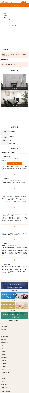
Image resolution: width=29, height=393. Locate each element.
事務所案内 (3, 329)
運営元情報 (6, 17)
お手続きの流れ (7, 19)
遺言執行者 (4, 360)
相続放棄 (3, 378)
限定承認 (3, 381)
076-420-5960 (12, 140)
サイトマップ (4, 387)
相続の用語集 (4, 357)
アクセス (5, 13)
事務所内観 (6, 15)
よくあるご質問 (4, 336)
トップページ (4, 326)
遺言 (2, 348)
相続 (2, 345)
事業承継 (3, 366)
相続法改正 (4, 354)
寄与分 (3, 375)
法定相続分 (4, 363)
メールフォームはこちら (14, 163)
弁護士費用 (3, 339)
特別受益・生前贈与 (5, 372)
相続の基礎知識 (4, 342)
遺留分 (3, 369)
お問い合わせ (4, 384)
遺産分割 (3, 351)
